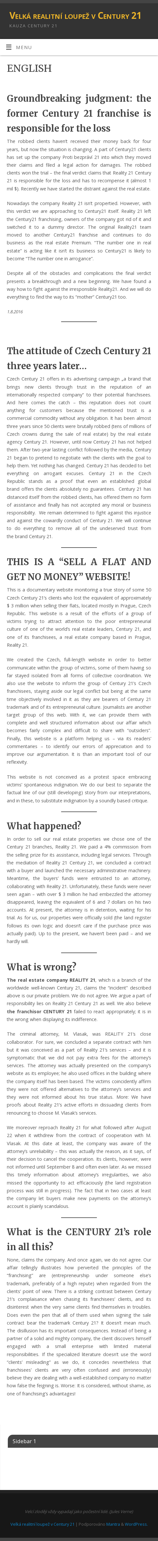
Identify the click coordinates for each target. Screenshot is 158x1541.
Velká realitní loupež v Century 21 (75, 15)
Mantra (113, 1524)
